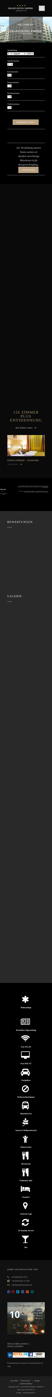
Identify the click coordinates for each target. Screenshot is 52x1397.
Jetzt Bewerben (28, 170)
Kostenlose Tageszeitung (26, 1030)
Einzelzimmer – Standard (23, 460)
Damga (37, 1381)
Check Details (14, 464)
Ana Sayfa (14, 1381)
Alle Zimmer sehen (26, 428)
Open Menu (42, 8)
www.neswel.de (28, 1393)
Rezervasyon (25, 1381)
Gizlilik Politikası (26, 1384)
